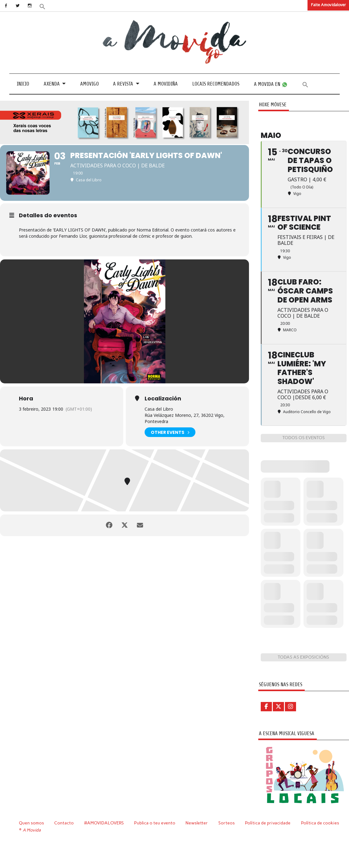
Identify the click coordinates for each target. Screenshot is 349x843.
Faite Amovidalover (328, 4)
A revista (123, 84)
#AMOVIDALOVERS (104, 822)
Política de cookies (320, 822)
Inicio (23, 84)
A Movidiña (166, 84)
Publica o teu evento (154, 822)
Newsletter (196, 822)
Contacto (64, 822)
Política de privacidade (267, 822)
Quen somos (31, 822)
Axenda (52, 84)
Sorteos (226, 822)
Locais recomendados (215, 84)
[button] (42, 6)
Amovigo (89, 84)
